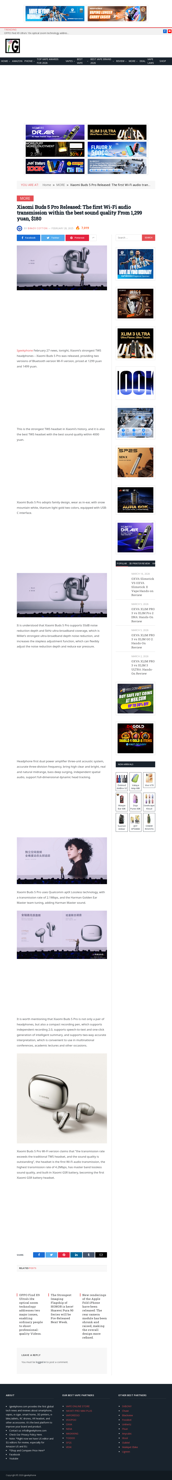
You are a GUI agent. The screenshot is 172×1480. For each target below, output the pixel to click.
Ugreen (126, 1451)
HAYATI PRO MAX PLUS (79, 1410)
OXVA (69, 1424)
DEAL (142, 61)
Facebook (14, 1454)
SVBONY (127, 1406)
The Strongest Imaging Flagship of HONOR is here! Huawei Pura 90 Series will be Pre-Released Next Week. (62, 1308)
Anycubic (127, 1433)
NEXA (69, 1428)
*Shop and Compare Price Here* (27, 1450)
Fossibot (127, 1419)
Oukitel (126, 1442)
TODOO (70, 1438)
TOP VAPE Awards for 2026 (47, 61)
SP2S (69, 1442)
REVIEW (120, 61)
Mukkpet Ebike (130, 1447)
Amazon (17, 61)
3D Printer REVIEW (139, 563)
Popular (122, 563)
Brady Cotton (38, 228)
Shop (163, 61)
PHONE (28, 61)
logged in (41, 1362)
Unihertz (126, 1424)
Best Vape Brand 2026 (100, 61)
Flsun (125, 1428)
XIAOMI (156, 563)
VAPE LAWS (150, 61)
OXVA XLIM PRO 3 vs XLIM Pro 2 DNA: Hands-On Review (143, 615)
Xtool (125, 1438)
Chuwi (125, 1410)
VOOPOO (71, 1419)
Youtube (13, 1458)
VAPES (69, 61)
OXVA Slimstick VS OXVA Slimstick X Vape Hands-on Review (142, 587)
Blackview (127, 1415)
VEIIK (69, 1447)
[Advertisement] (86, 94)
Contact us (15, 1430)
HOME (4, 61)
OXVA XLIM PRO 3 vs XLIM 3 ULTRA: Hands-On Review (143, 667)
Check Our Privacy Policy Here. (25, 1434)
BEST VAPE (80, 61)
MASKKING (72, 1433)
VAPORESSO (73, 1415)
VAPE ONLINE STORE (78, 1406)
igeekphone (30, 1475)
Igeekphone (25, 350)
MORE (132, 61)
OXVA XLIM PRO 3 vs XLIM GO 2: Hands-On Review (143, 641)
